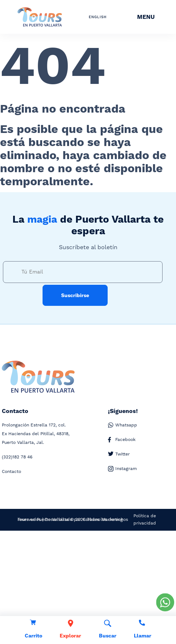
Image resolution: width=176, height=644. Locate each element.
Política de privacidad (144, 519)
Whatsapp (122, 425)
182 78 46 (17, 457)
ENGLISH (98, 17)
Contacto (11, 471)
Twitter (119, 454)
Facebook (122, 440)
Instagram (122, 469)
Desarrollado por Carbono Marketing (84, 519)
